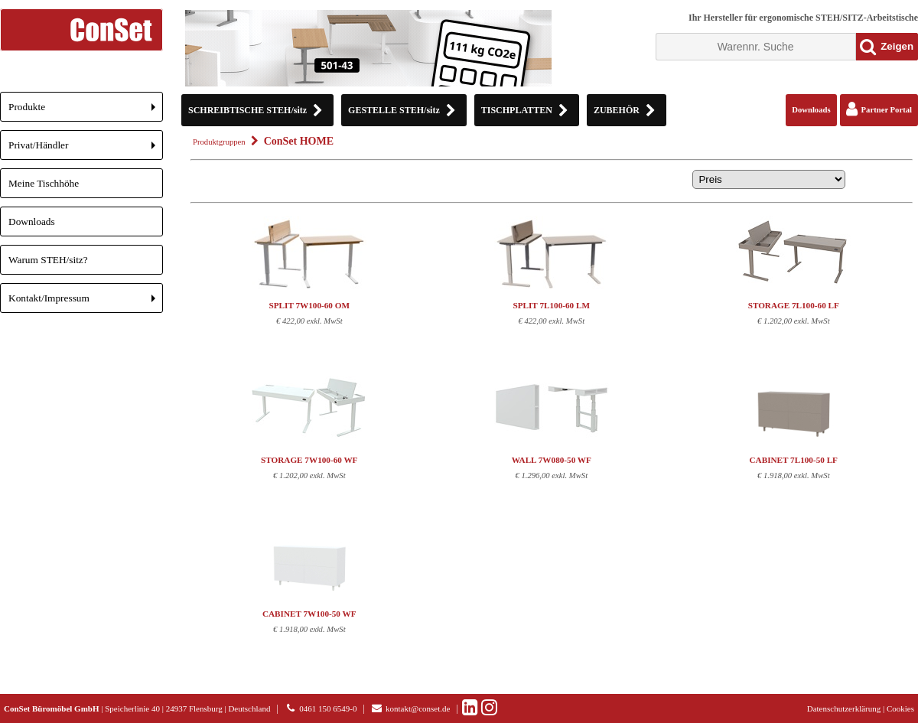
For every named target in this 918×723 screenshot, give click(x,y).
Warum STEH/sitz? (48, 259)
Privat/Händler (85, 149)
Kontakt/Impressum (85, 302)
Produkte (85, 111)
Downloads (31, 221)
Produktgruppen (219, 142)
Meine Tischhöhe (43, 183)
